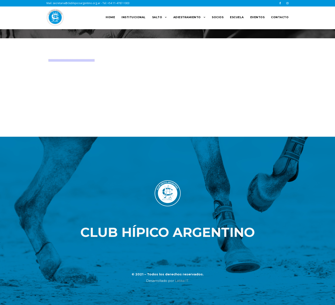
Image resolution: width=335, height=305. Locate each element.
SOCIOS (217, 17)
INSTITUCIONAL (133, 17)
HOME (110, 17)
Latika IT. (182, 281)
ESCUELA (237, 17)
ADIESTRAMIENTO (187, 17)
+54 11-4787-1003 (118, 3)
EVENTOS (257, 17)
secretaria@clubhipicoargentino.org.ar (76, 3)
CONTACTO (280, 17)
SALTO (157, 17)
